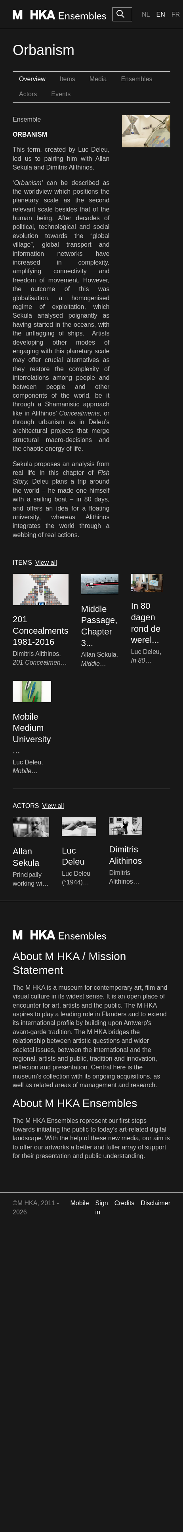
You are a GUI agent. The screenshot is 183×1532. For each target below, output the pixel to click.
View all (46, 562)
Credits (124, 1203)
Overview (32, 79)
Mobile (79, 1203)
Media (98, 79)
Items (67, 79)
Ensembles (136, 79)
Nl (146, 14)
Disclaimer (155, 1203)
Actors (28, 94)
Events (61, 94)
